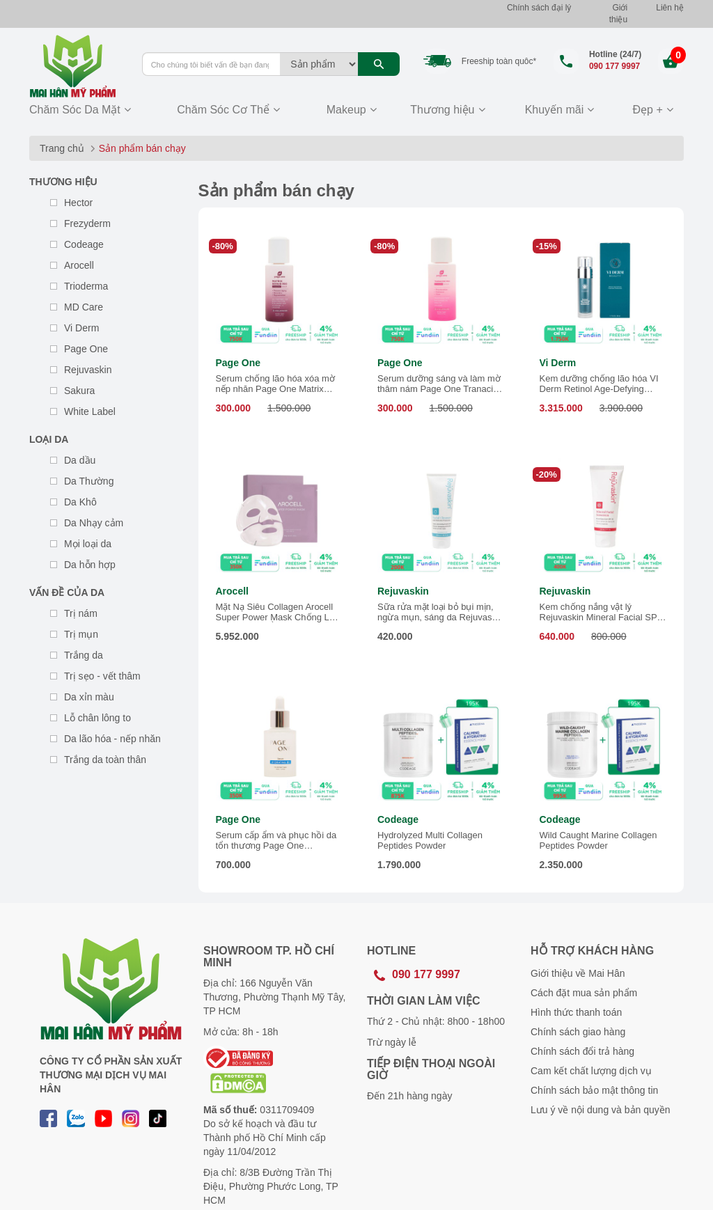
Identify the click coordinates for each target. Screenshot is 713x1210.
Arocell (79, 265)
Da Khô (80, 502)
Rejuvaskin (87, 369)
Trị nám (80, 613)
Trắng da (83, 655)
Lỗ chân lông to (97, 717)
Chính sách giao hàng (578, 1031)
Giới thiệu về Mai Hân (578, 973)
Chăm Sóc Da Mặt (74, 110)
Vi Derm (81, 327)
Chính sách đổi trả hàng (582, 1051)
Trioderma (86, 286)
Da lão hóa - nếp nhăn (112, 738)
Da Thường (88, 481)
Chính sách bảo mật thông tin (594, 1090)
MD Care (83, 307)
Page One (86, 348)
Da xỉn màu (89, 696)
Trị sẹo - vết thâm (102, 676)
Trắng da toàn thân (105, 759)
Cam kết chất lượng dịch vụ (591, 1070)
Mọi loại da (87, 543)
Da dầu (79, 460)
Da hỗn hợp (90, 564)
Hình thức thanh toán (576, 1012)
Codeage (84, 244)
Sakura (79, 390)
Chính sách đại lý (539, 8)
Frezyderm (87, 223)
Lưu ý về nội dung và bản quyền (601, 1109)
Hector (78, 202)
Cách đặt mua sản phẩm (584, 992)
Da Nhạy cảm (93, 522)
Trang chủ (62, 148)
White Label (90, 411)
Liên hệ (670, 8)
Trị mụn (81, 634)
